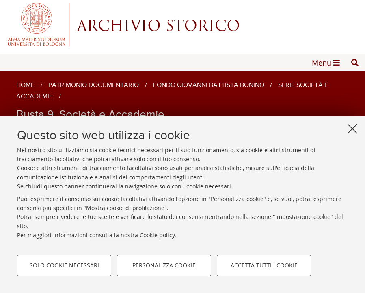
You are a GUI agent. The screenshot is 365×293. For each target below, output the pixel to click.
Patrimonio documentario (93, 85)
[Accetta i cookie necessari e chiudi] (352, 128)
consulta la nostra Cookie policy (132, 235)
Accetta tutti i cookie (264, 265)
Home (25, 85)
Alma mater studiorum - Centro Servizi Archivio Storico (182, 24)
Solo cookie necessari (64, 265)
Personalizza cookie (164, 265)
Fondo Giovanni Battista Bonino (208, 85)
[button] (355, 62)
